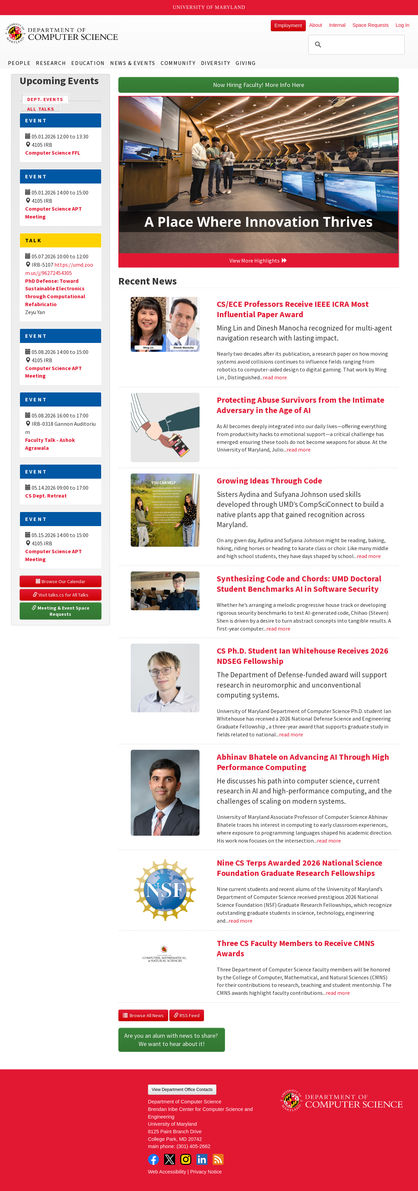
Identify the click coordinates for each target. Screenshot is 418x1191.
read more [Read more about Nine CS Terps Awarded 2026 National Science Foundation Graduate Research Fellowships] (240, 920)
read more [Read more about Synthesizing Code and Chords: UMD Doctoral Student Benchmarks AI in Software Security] (278, 628)
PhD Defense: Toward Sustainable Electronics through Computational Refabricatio (55, 292)
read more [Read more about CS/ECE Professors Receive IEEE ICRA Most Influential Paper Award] (275, 377)
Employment (288, 25)
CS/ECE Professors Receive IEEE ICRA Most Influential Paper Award (293, 309)
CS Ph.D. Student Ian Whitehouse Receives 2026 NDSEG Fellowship (302, 655)
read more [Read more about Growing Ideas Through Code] (369, 556)
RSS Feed (187, 1015)
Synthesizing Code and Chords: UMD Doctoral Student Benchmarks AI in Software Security (299, 583)
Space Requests (370, 25)
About (315, 25)
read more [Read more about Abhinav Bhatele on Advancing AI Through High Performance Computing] (329, 840)
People (19, 62)
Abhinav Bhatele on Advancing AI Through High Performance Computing (303, 762)
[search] (355, 45)
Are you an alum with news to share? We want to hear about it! (171, 1040)
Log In (402, 25)
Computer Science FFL (52, 152)
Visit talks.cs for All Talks (60, 595)
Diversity (216, 62)
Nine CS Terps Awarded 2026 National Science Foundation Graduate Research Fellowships (299, 867)
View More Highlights (258, 260)
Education (88, 62)
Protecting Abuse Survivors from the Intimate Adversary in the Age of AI (300, 404)
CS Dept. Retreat (46, 495)
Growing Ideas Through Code (269, 480)
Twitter (169, 1159)
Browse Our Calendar (60, 581)
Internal (337, 25)
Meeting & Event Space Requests (61, 611)
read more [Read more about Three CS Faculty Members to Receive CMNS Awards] (338, 992)
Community (178, 62)
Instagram (185, 1159)
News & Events (133, 62)
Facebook (153, 1159)
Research (51, 62)
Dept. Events (48, 98)
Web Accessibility (167, 1172)
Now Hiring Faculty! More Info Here (258, 85)
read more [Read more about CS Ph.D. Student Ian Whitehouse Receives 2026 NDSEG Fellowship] (291, 734)
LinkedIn (201, 1159)
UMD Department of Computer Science (62, 33)
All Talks (40, 109)
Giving (246, 62)
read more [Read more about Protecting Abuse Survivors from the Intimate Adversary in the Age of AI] (299, 449)
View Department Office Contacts (182, 1089)
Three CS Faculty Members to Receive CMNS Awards (296, 948)
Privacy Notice (206, 1172)
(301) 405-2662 (193, 1146)
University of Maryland (209, 7)
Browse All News (143, 1015)
